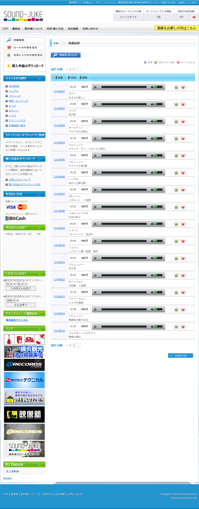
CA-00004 (59, 142)
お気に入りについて (20, 179)
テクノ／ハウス (17, 120)
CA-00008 (59, 211)
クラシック (15, 95)
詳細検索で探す (17, 125)
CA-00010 (59, 245)
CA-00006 (59, 176)
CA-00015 (59, 330)
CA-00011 (59, 262)
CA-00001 (59, 91)
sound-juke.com (188, 494)
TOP (5, 494)
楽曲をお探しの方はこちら (176, 28)
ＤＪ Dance (12, 471)
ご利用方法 (46, 494)
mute (152, 87)
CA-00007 (59, 194)
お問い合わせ (75, 494)
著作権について (29, 494)
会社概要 (60, 494)
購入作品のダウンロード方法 (24, 184)
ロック (12, 105)
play (95, 87)
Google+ (7, 478)
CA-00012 (59, 279)
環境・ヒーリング (18, 101)
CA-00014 (59, 313)
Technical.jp (190, 498)
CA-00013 (59, 296)
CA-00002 (59, 108)
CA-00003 (59, 125)
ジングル (13, 91)
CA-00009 (59, 228)
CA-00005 (59, 159)
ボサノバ (13, 110)
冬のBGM (14, 86)
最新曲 (14, 494)
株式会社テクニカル (17, 320)
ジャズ (12, 115)
